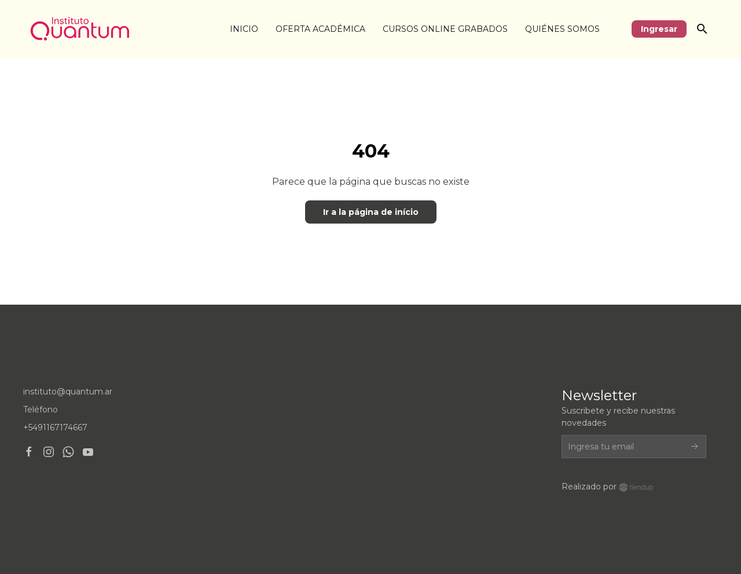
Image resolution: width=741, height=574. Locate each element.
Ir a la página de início (371, 212)
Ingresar (659, 29)
